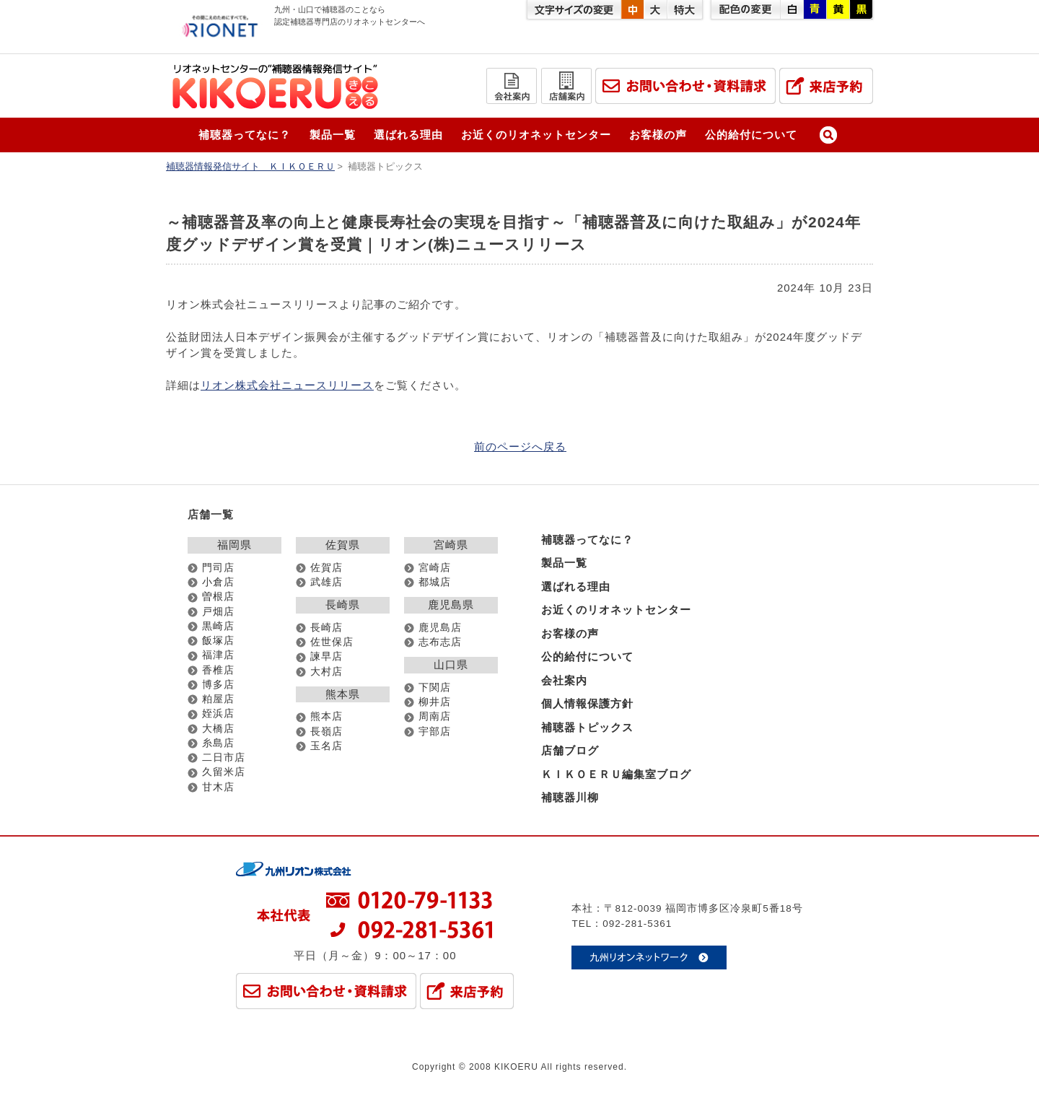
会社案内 (564, 680)
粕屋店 (218, 699)
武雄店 (326, 582)
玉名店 (326, 746)
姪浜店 (218, 713)
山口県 (451, 664)
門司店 (218, 567)
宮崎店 (434, 567)
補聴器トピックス (587, 727)
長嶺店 (326, 731)
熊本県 (342, 694)
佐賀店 (326, 567)
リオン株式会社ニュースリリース (287, 385)
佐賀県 (342, 544)
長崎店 (326, 627)
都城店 (434, 582)
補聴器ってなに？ (244, 134)
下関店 (434, 687)
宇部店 (434, 731)
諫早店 (326, 656)
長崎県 (342, 604)
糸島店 (218, 743)
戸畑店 (218, 611)
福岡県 (234, 544)
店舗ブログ (570, 750)
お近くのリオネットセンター (536, 134)
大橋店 (218, 728)
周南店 (434, 716)
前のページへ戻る (520, 446)
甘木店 (218, 787)
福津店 (218, 655)
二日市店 (223, 757)
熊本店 (326, 716)
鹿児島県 (451, 604)
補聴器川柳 (570, 797)
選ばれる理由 (408, 134)
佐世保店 (332, 642)
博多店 (218, 684)
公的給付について (751, 134)
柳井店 (434, 702)
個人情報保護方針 (587, 703)
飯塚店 (218, 640)
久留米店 (223, 772)
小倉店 (218, 582)
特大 (684, 9)
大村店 (326, 671)
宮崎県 (451, 544)
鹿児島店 (440, 627)
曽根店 (218, 596)
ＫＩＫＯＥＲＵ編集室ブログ (616, 774)
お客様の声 (658, 134)
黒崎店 (218, 626)
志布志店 (440, 642)
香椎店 (218, 670)
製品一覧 (333, 134)
